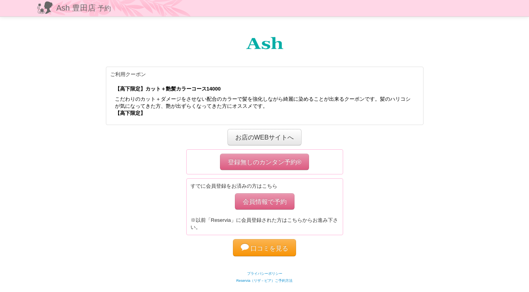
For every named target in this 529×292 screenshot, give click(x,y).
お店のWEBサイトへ (264, 137)
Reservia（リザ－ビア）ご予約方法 (264, 281)
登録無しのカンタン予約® (265, 161)
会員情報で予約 (265, 201)
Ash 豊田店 (83, 8)
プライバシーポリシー (264, 274)
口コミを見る (265, 248)
